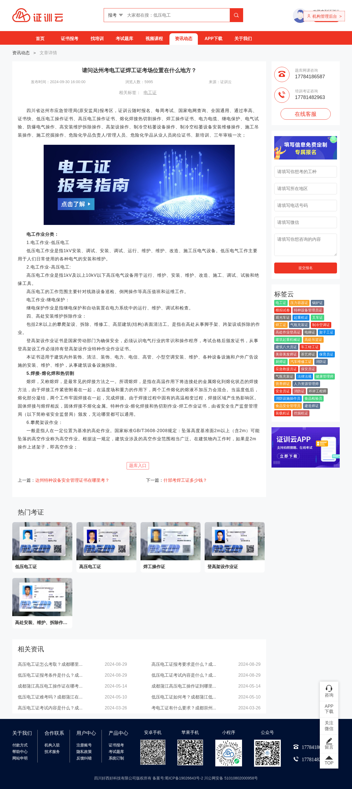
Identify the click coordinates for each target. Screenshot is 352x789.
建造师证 (312, 406)
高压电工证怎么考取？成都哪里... (50, 664)
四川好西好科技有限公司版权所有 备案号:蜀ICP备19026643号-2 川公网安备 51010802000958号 (176, 778)
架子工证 (326, 332)
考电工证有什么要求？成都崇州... (183, 708)
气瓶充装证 (299, 325)
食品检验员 (313, 398)
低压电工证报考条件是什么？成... (50, 675)
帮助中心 (20, 751)
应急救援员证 (286, 369)
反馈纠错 (84, 758)
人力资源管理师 (306, 384)
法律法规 (304, 376)
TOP (329, 760)
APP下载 (213, 38)
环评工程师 (317, 391)
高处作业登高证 (288, 332)
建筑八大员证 (286, 347)
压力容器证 (299, 303)
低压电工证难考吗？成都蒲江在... (50, 697)
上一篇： (63, 480)
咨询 (329, 690)
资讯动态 (183, 38)
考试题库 (124, 38)
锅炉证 (317, 303)
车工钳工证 (310, 347)
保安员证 (308, 369)
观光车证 (283, 317)
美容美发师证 (286, 354)
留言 (329, 743)
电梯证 (310, 332)
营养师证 (283, 384)
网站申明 (20, 758)
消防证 (321, 362)
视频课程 (154, 38)
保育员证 (326, 354)
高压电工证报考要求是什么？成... (183, 664)
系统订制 (116, 758)
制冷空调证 (321, 325)
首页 (40, 38)
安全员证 (283, 391)
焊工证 (281, 325)
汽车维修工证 (301, 362)
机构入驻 (52, 745)
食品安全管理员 (288, 406)
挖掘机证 (301, 413)
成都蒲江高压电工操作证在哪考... (50, 686)
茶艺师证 (308, 354)
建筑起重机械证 (288, 340)
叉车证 (317, 317)
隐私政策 (84, 751)
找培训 (97, 38)
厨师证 (281, 362)
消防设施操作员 (288, 398)
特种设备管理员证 (308, 310)
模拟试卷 (283, 310)
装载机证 (283, 413)
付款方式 (20, 745)
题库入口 (138, 465)
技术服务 (52, 751)
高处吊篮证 (313, 340)
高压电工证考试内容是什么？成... (50, 708)
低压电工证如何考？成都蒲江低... (183, 697)
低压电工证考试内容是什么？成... (183, 675)
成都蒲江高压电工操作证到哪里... (183, 686)
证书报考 (69, 38)
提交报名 (306, 268)
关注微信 (329, 726)
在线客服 (306, 114)
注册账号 (84, 745)
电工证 (150, 92)
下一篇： (176, 480)
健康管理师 (324, 376)
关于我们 (243, 38)
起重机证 (301, 317)
